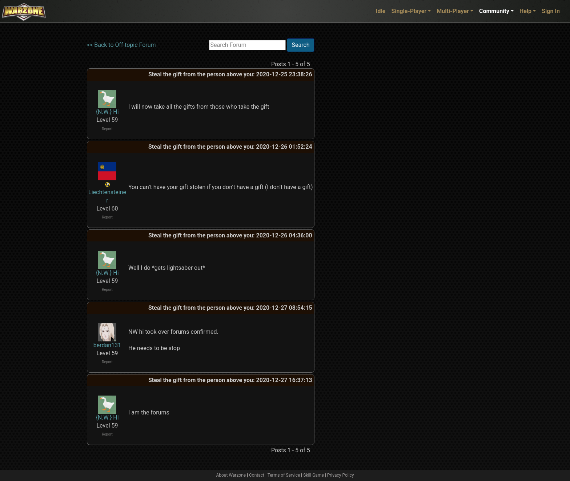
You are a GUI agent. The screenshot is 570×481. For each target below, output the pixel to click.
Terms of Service (284, 475)
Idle (381, 11)
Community (494, 11)
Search (300, 44)
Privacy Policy (340, 475)
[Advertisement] (344, 147)
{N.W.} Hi (107, 111)
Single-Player (408, 11)
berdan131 (107, 345)
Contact (256, 475)
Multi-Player (453, 11)
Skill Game (313, 475)
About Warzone (231, 475)
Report (107, 129)
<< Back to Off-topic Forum (121, 44)
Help (525, 11)
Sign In (551, 11)
